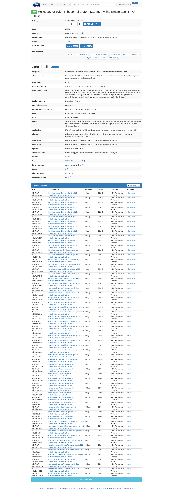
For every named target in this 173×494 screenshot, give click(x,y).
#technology (128, 488)
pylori (135, 54)
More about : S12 (78, 161)
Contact (58, 4)
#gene (92, 488)
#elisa (119, 488)
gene (126, 54)
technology (114, 58)
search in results (133, 185)
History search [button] (124, 4)
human (129, 288)
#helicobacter (51, 488)
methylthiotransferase (99, 54)
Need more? (55, 67)
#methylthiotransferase (68, 488)
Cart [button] (66, 4)
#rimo (42, 488)
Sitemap (51, 4)
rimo (70, 54)
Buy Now (91, 24)
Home (45, 4)
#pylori (99, 488)
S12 (67, 161)
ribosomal (115, 54)
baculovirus (92, 58)
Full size (135, 3)
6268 (68, 177)
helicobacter (82, 54)
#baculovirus (109, 488)
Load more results (86, 479)
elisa (103, 58)
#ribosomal (82, 488)
